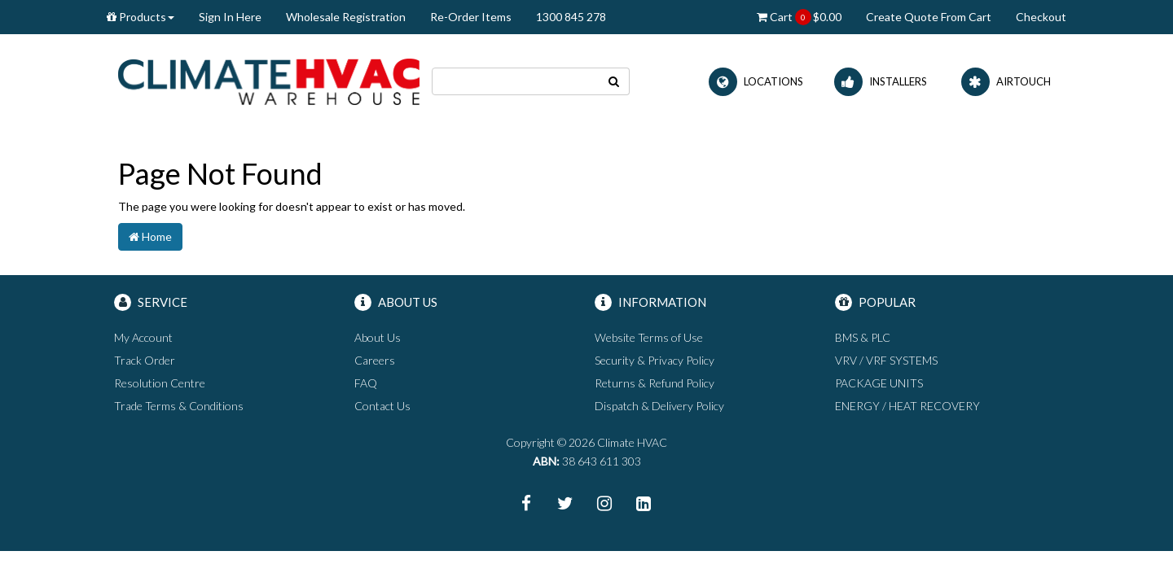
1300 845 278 (571, 17)
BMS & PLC (862, 337)
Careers (374, 360)
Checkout (1041, 17)
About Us (377, 337)
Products (140, 17)
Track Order (144, 360)
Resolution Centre (159, 383)
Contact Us (382, 406)
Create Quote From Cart (928, 17)
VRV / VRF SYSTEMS (886, 360)
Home (150, 236)
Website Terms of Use (649, 337)
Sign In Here (230, 17)
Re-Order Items (471, 17)
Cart (799, 17)
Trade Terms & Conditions (179, 406)
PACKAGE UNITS (879, 383)
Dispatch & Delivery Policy (659, 406)
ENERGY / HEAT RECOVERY (907, 406)
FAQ (365, 383)
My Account (143, 337)
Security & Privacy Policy (654, 360)
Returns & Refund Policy (654, 383)
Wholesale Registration (346, 17)
